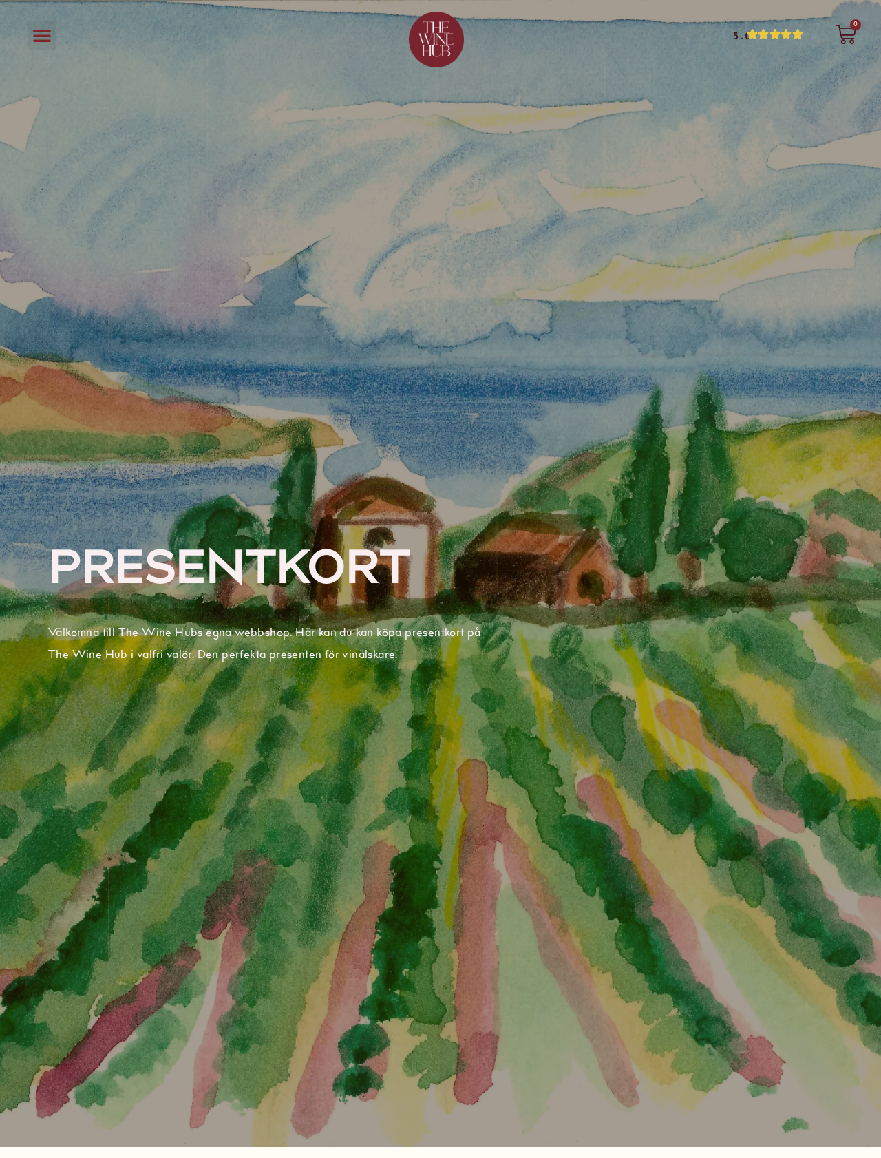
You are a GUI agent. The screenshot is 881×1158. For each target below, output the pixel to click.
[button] (42, 35)
